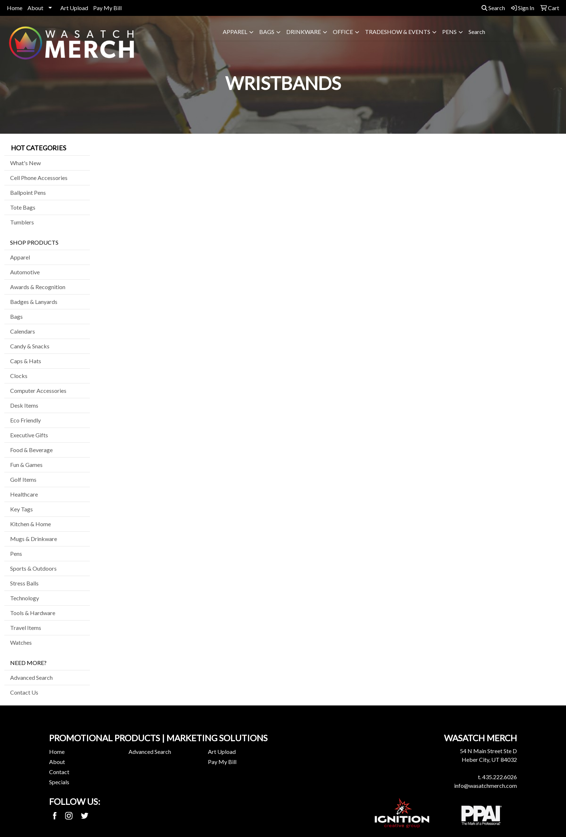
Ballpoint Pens (28, 192)
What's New (25, 162)
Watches (21, 642)
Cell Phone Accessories (39, 177)
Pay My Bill (107, 7)
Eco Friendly (25, 420)
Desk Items (24, 405)
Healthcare (24, 494)
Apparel (235, 31)
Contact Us (24, 692)
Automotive (25, 272)
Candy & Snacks (29, 346)
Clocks (18, 375)
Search (493, 7)
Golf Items (23, 479)
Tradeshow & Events (397, 31)
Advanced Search (31, 677)
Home (14, 7)
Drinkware (303, 31)
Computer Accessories (38, 390)
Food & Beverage (31, 449)
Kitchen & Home (30, 523)
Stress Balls (24, 583)
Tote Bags (22, 207)
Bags (266, 31)
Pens (449, 31)
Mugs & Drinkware (33, 538)
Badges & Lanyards (33, 301)
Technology (24, 598)
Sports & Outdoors (33, 568)
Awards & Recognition (37, 286)
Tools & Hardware (32, 612)
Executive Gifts (29, 435)
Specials (59, 781)
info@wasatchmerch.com (485, 785)
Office (343, 31)
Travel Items (25, 627)
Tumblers (22, 222)
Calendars (22, 331)
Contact (59, 771)
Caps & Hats (25, 360)
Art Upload (74, 7)
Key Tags (21, 509)
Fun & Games (26, 464)
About (35, 7)
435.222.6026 (499, 776)
